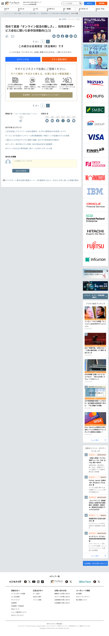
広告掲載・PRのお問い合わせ (94, 563)
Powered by (29, 4)
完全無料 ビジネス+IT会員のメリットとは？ (41, 94)
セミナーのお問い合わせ (62, 597)
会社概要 (79, 593)
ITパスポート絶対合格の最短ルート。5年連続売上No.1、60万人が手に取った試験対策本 (42, 180)
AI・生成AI (67, 10)
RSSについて (15, 609)
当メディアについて (17, 615)
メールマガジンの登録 (18, 593)
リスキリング (51, 10)
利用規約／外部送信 (17, 606)
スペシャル (21, 10)
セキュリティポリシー (83, 597)
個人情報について (81, 600)
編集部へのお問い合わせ (62, 593)
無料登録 (101, 3)
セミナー (6, 10)
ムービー (35, 10)
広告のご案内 (37, 597)
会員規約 (14, 603)
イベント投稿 (37, 600)
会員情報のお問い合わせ (62, 600)
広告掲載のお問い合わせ (62, 603)
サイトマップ (15, 600)
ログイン (89, 3)
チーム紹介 (36, 593)
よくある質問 (15, 597)
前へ (37, 41)
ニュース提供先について (19, 612)
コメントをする (21, 171)
